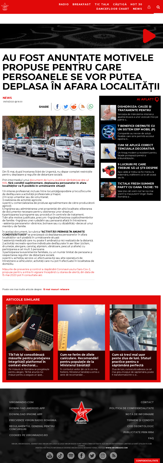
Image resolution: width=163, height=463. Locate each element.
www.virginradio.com (117, 448)
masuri (55, 289)
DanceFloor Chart (112, 8)
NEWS (7, 98)
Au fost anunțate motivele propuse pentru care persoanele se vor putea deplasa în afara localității (81, 72)
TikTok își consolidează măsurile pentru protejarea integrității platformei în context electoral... (29, 360)
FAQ (151, 438)
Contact (147, 402)
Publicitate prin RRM (138, 432)
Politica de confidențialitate (131, 408)
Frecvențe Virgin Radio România (32, 420)
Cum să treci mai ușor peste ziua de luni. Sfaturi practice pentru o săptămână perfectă (131, 360)
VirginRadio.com (21, 402)
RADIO (64, 4)
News (137, 8)
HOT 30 (136, 4)
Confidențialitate (147, 460)
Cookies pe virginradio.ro (28, 435)
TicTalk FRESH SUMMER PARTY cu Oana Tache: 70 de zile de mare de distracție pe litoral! (138, 189)
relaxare (64, 289)
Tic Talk (102, 4)
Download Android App (27, 408)
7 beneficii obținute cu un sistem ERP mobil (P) (136, 127)
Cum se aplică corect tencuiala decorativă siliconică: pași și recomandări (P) (136, 150)
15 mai (46, 289)
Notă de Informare (140, 414)
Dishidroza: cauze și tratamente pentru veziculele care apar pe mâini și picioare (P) (138, 112)
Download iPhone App (25, 414)
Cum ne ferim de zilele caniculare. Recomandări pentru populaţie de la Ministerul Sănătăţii (79, 360)
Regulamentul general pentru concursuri (32, 428)
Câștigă (120, 4)
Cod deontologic (140, 426)
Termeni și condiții (140, 420)
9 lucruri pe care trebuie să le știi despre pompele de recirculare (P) (138, 170)
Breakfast (82, 4)
